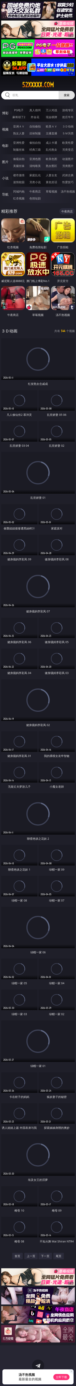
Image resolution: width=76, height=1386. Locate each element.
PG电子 (19, 110)
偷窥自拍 (19, 159)
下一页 (45, 1256)
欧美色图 (51, 159)
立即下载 (61, 1377)
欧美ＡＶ (51, 126)
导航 (5, 194)
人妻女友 (51, 175)
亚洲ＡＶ (19, 126)
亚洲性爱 (19, 143)
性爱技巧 (68, 182)
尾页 (58, 1256)
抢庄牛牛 (68, 117)
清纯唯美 (35, 166)
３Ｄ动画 (68, 126)
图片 (5, 162)
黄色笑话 (51, 182)
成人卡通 (51, 143)
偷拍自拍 (35, 143)
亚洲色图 (35, 159)
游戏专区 (68, 110)
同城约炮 (19, 191)
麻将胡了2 (18, 117)
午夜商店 (35, 191)
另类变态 (68, 149)
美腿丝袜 (19, 166)
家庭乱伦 (35, 175)
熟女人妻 (19, 133)
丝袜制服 (35, 133)
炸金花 (35, 117)
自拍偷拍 (35, 126)
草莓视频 (51, 191)
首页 (17, 1256)
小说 (5, 178)
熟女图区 (51, 166)
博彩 (5, 113)
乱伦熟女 (51, 149)
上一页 (31, 1256)
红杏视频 (19, 198)
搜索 (67, 95)
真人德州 (35, 110)
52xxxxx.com (38, 85)
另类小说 (35, 182)
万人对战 (51, 110)
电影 (5, 145)
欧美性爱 (68, 143)
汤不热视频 (68, 191)
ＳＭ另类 (68, 133)
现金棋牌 (51, 117)
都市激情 (19, 175)
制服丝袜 (19, 149)
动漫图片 (68, 159)
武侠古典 (68, 175)
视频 (5, 129)
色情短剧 (35, 198)
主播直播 (51, 133)
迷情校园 (19, 182)
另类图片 (68, 166)
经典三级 (35, 149)
